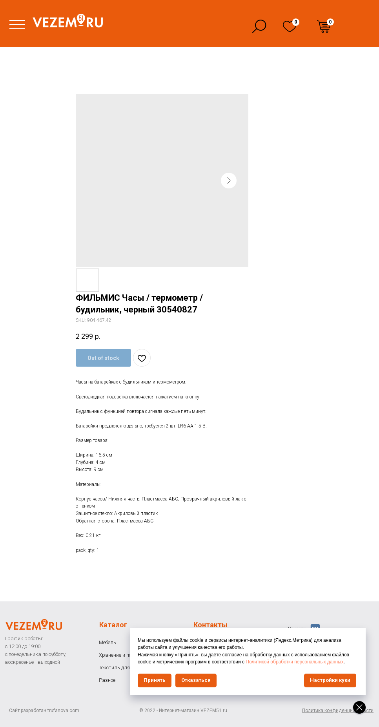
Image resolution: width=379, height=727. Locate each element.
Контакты (210, 625)
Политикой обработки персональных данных (294, 662)
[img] (290, 26)
